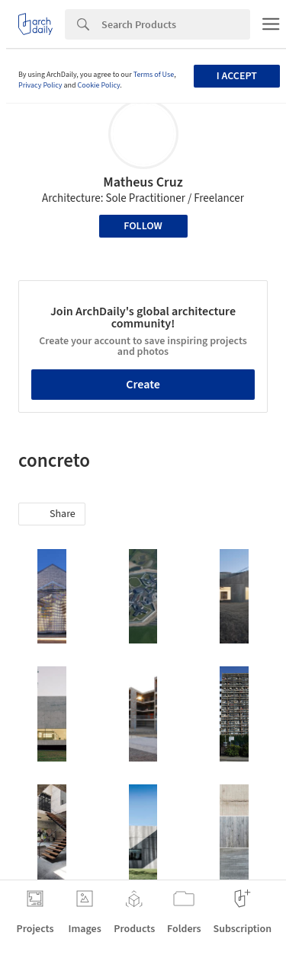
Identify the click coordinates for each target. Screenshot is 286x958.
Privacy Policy (40, 85)
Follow (143, 226)
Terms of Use (154, 74)
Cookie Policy (99, 85)
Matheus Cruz (143, 182)
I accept (237, 76)
